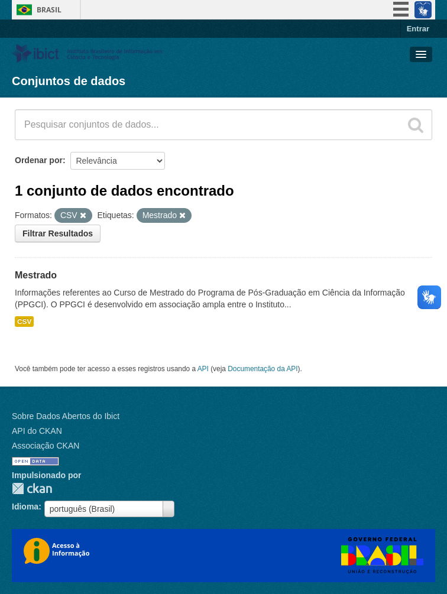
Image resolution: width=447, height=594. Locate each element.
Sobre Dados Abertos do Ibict (65, 416)
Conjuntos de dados (68, 80)
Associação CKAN (45, 445)
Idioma (25, 506)
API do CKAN (37, 431)
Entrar (418, 28)
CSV (24, 321)
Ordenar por (39, 160)
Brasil (49, 10)
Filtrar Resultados (57, 233)
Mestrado (36, 275)
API (203, 369)
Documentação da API (262, 369)
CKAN (32, 488)
